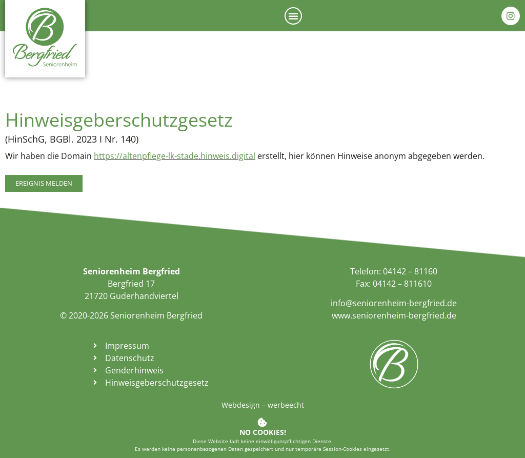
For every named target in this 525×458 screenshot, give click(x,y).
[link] (45, 37)
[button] (293, 16)
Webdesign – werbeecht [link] (262, 405)
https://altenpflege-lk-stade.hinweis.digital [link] (174, 156)
